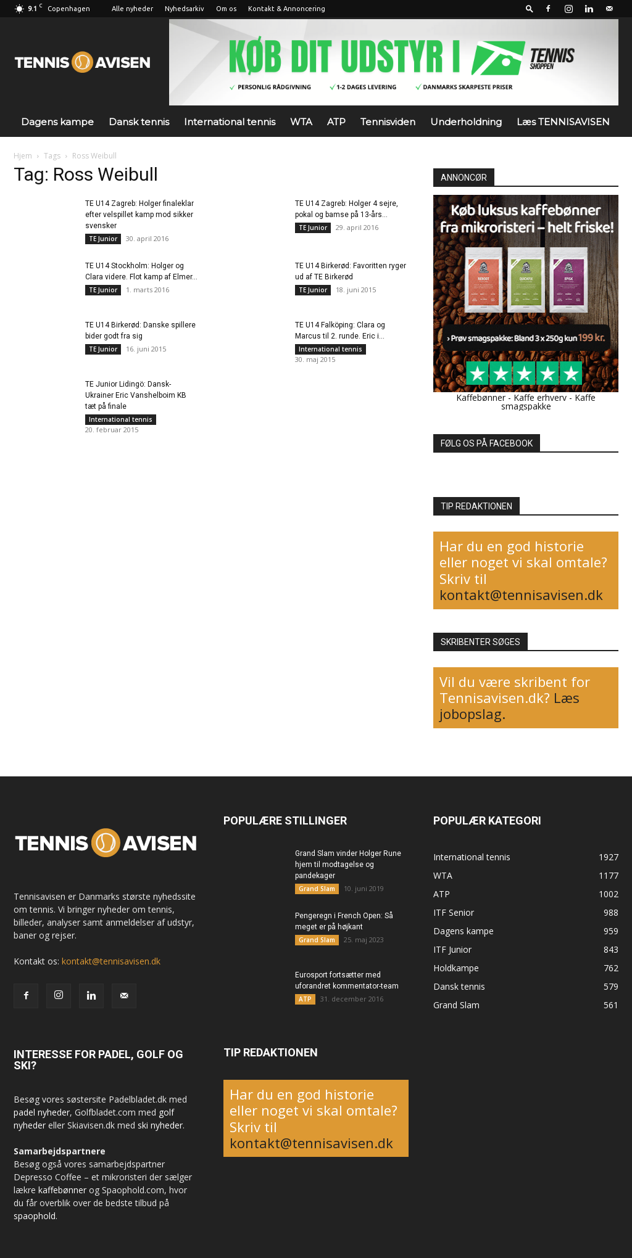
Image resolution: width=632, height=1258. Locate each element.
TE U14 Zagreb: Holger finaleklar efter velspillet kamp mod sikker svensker (139, 214)
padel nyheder (42, 1112)
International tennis (229, 122)
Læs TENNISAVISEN (563, 122)
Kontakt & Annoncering (286, 8)
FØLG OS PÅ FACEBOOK (487, 443)
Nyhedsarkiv (184, 8)
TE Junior (103, 238)
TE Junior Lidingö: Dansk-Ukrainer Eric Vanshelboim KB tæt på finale (135, 395)
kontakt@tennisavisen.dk (521, 594)
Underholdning (466, 122)
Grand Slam (317, 888)
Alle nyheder (132, 8)
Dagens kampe (57, 122)
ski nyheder (160, 1125)
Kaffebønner (480, 397)
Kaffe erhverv (540, 397)
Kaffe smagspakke (548, 402)
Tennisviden (387, 122)
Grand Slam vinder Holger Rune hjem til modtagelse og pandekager (348, 864)
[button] (529, 8)
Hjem (23, 155)
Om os (226, 8)
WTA (301, 122)
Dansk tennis (139, 122)
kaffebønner (62, 1190)
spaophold (35, 1216)
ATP (336, 122)
